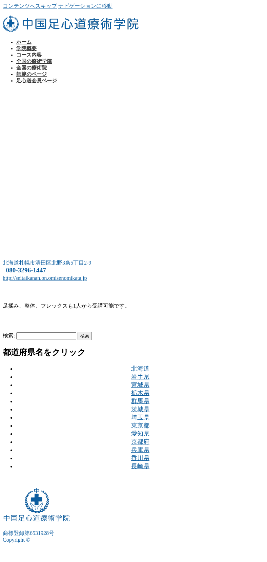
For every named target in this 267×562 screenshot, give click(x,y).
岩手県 (140, 376)
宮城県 (140, 384)
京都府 (140, 441)
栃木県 (140, 393)
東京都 (140, 425)
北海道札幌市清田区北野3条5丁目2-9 (47, 263)
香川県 (140, 458)
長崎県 (140, 466)
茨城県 (140, 409)
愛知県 (140, 433)
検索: (9, 335)
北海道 (140, 368)
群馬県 (140, 401)
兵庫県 (140, 449)
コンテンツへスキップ (30, 6)
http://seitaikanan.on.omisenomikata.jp (45, 278)
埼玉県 (140, 417)
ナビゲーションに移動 (85, 6)
